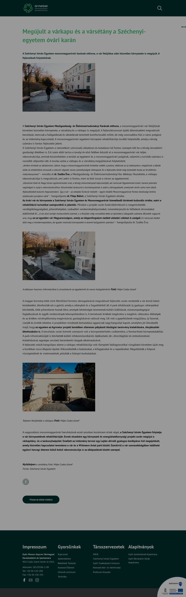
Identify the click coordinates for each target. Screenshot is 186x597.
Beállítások (104, 308)
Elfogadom (81, 308)
